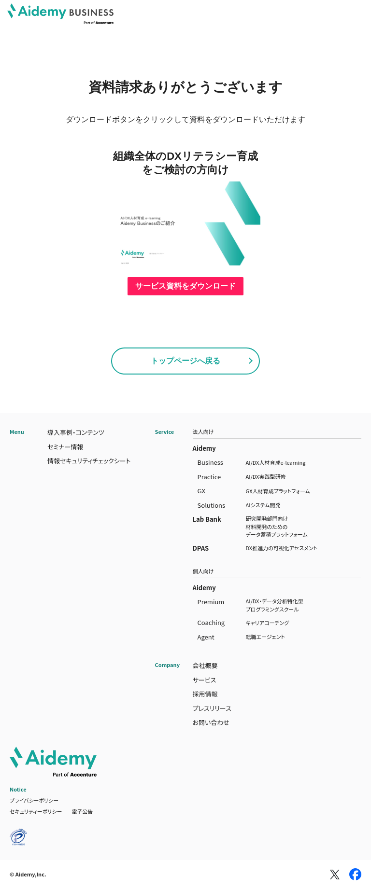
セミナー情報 (65, 446)
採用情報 (205, 693)
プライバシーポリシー (34, 800)
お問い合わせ (211, 722)
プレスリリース (212, 708)
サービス (204, 679)
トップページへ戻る (185, 361)
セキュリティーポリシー (36, 811)
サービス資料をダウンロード (185, 286)
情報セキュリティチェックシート (89, 460)
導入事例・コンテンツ (75, 432)
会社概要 (205, 665)
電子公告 (82, 811)
